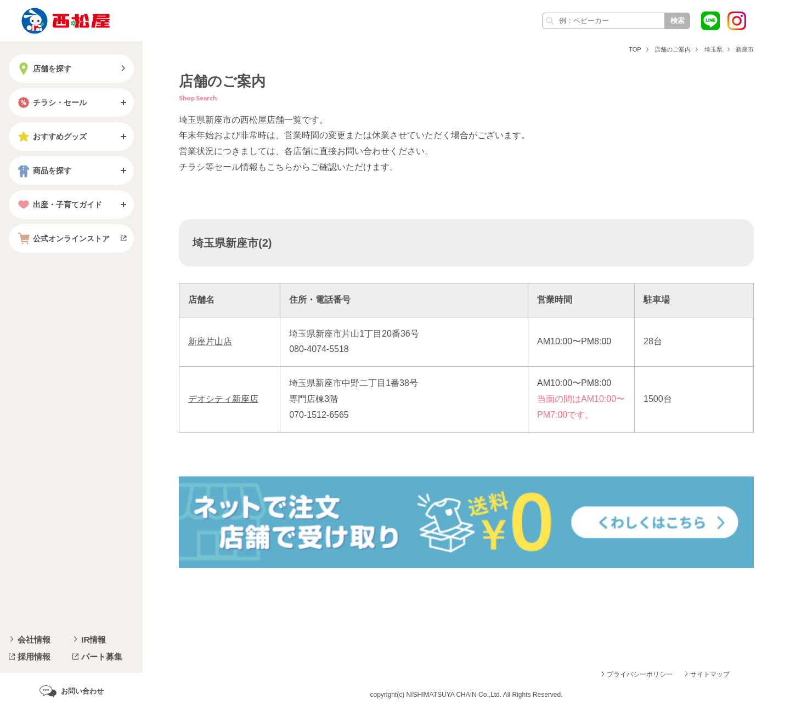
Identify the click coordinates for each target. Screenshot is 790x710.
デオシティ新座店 (223, 399)
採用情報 (34, 656)
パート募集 (101, 656)
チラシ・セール (51, 102)
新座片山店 (210, 341)
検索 (677, 20)
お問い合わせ (82, 691)
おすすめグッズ (51, 136)
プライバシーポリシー (640, 674)
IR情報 (93, 639)
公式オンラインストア (62, 238)
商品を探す (43, 170)
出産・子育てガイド (58, 204)
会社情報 (34, 639)
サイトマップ (710, 674)
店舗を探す (43, 68)
